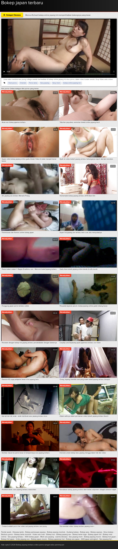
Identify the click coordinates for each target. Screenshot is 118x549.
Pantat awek (6, 532)
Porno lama (33, 83)
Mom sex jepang (47, 537)
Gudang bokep (73, 532)
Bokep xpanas (96, 532)
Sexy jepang (44, 83)
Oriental (23, 83)
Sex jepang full (105, 539)
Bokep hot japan (109, 537)
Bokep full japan (7, 539)
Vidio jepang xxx (23, 539)
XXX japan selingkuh (89, 539)
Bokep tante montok (22, 534)
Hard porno (12, 83)
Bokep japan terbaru (22, 3)
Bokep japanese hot (56, 539)
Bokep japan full (94, 534)
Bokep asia (84, 532)
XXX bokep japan (32, 537)
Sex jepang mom (76, 537)
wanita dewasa (61, 537)
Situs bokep (108, 532)
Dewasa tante (18, 532)
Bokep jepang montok (56, 532)
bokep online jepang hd (71, 83)
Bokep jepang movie (92, 537)
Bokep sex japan (73, 539)
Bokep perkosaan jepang (35, 532)
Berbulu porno (7, 534)
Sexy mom (56, 83)
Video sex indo (39, 534)
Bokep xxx (50, 534)
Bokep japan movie (39, 539)
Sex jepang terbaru (15, 537)
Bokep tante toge (80, 534)
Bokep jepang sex (63, 534)
